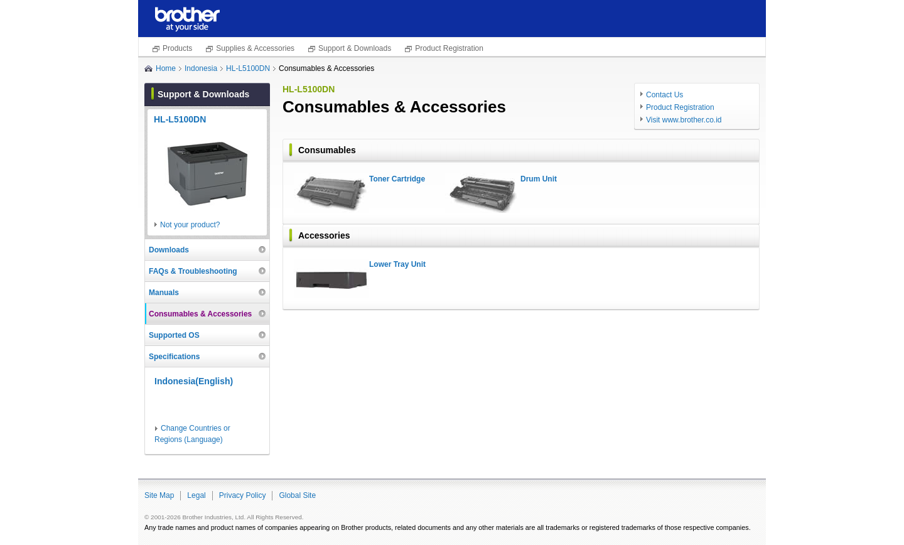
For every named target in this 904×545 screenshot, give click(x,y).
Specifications (174, 356)
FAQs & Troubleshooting (193, 271)
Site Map (159, 495)
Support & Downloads (354, 48)
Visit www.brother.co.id (684, 120)
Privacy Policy (242, 495)
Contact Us (664, 94)
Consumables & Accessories (200, 314)
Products (177, 48)
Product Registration (449, 48)
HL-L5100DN (248, 68)
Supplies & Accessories (255, 48)
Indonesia (201, 68)
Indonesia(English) (193, 381)
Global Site (297, 495)
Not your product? (190, 224)
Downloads (169, 250)
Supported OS (174, 335)
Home (166, 68)
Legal (196, 495)
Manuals (164, 292)
